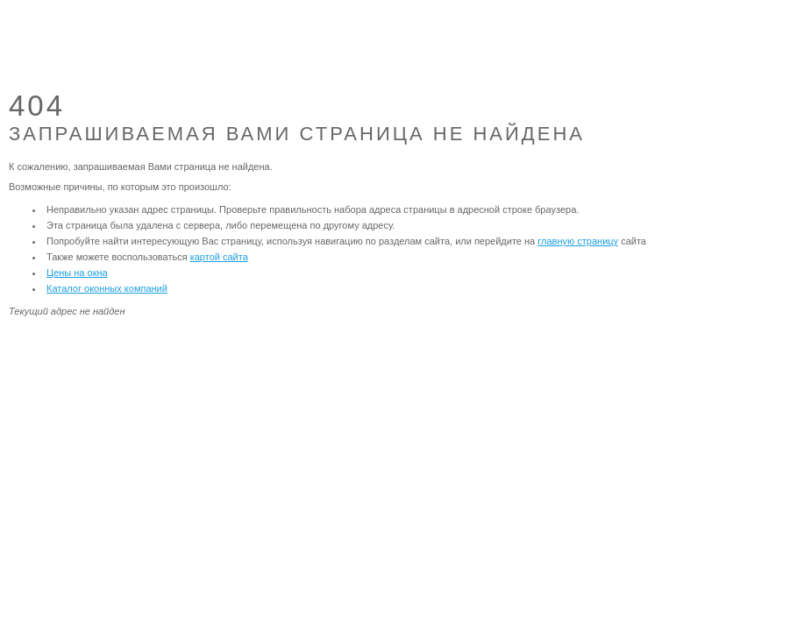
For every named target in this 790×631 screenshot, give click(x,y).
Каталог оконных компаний (106, 288)
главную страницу (577, 241)
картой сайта (219, 257)
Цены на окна (77, 272)
